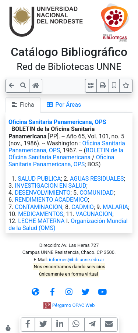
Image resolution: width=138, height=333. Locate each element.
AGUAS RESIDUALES (97, 178)
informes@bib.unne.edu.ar (76, 259)
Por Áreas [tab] (64, 104)
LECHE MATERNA (41, 220)
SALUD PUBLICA (39, 178)
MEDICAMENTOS (40, 213)
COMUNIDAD (96, 192)
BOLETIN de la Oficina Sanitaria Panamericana (65, 154)
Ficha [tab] (23, 104)
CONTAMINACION (38, 206)
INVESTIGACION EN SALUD (50, 185)
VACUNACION (94, 213)
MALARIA (115, 206)
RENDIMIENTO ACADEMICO (51, 199)
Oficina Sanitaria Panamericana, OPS (57, 121)
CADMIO (82, 206)
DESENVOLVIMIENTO (42, 192)
